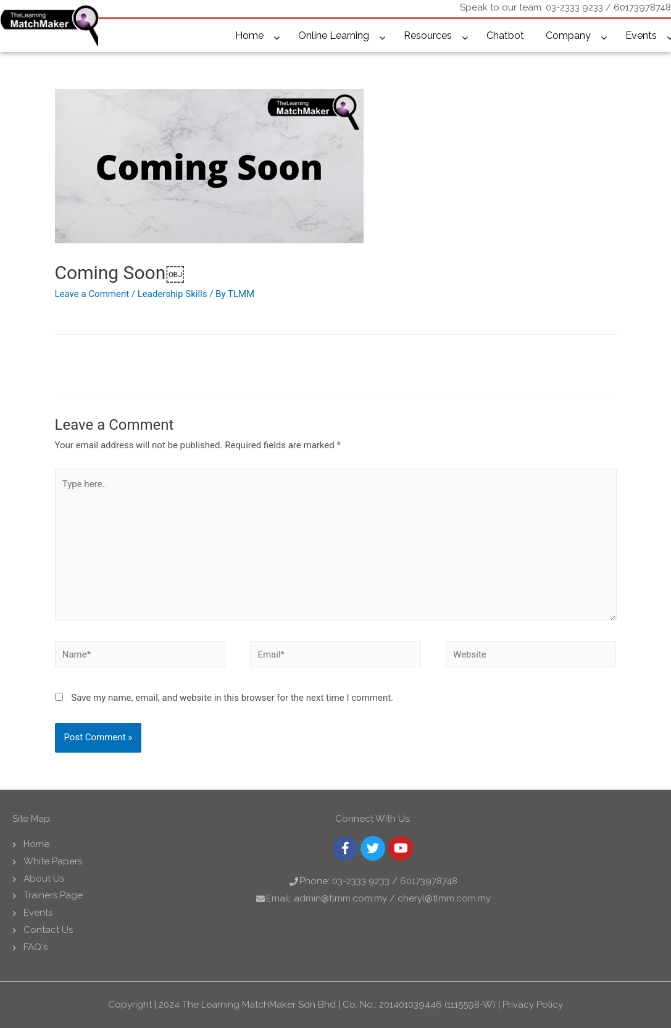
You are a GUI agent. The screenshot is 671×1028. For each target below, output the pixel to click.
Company (568, 35)
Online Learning (333, 35)
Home (249, 35)
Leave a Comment (92, 293)
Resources (428, 35)
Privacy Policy (532, 1004)
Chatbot (505, 35)
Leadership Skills (172, 293)
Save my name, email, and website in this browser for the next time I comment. (232, 697)
